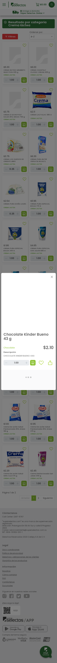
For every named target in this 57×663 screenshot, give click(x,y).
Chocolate (9, 347)
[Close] (51, 277)
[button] (50, 362)
